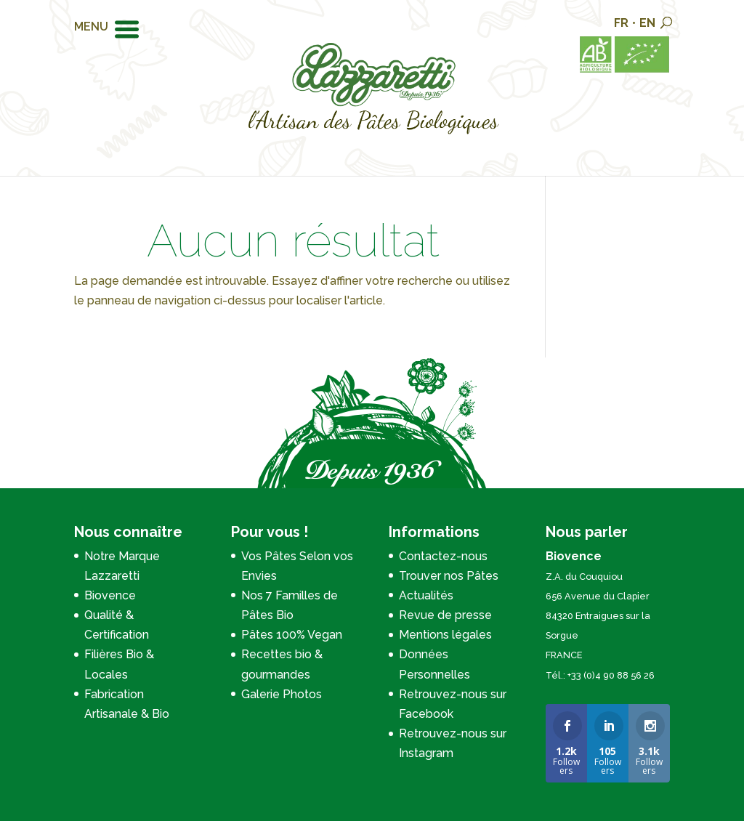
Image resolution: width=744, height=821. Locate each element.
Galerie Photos (281, 694)
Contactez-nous (443, 556)
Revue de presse (445, 615)
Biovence (110, 595)
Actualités (426, 595)
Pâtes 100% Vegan (291, 635)
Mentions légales (445, 635)
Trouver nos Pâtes (448, 576)
